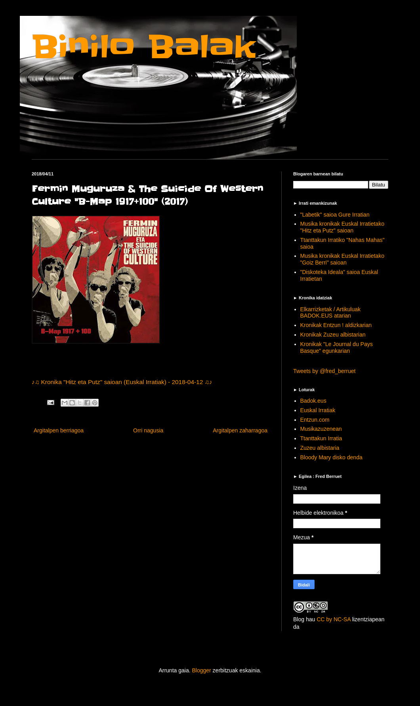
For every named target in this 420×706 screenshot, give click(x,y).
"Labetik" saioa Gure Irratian (335, 214)
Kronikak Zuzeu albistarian (333, 334)
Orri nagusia (148, 430)
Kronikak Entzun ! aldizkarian (336, 325)
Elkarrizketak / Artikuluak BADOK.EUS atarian (330, 312)
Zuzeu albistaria (320, 448)
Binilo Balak (144, 47)
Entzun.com (315, 420)
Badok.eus (313, 401)
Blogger (201, 670)
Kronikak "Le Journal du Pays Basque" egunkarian (336, 347)
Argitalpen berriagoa (59, 430)
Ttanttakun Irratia (321, 438)
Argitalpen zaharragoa (240, 430)
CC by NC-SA (334, 619)
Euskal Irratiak (318, 410)
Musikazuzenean (321, 429)
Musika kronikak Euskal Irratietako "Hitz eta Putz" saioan (342, 227)
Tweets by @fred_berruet (324, 371)
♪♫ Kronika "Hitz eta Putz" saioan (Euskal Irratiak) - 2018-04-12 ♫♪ (122, 382)
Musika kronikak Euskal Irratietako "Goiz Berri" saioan (342, 259)
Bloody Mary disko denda (331, 457)
